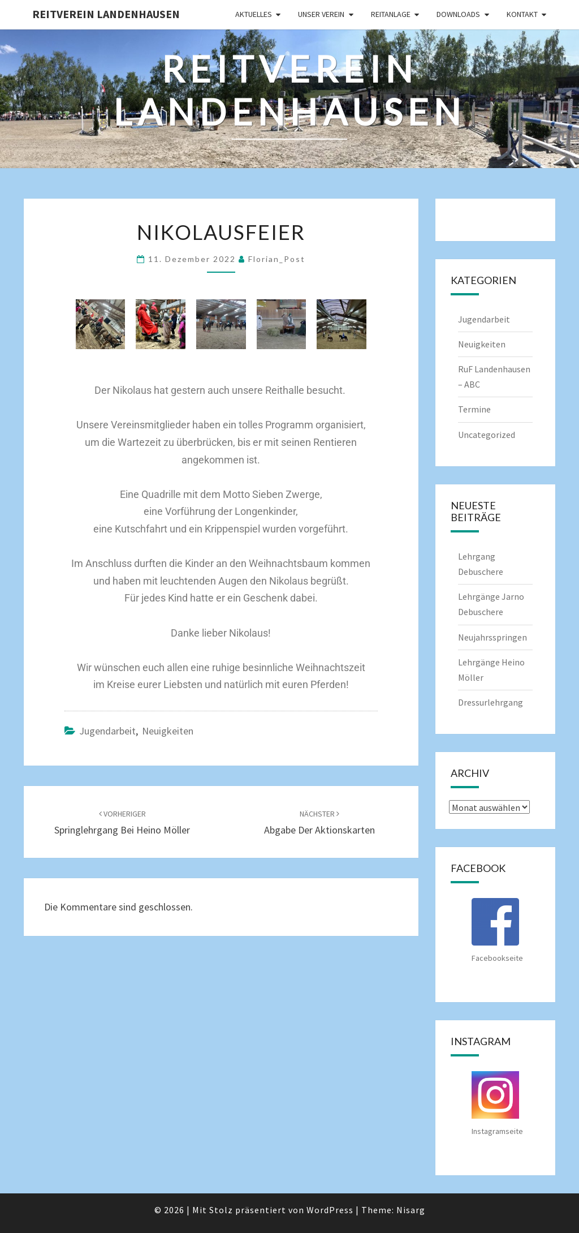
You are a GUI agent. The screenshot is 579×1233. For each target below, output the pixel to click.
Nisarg (410, 1209)
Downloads (458, 14)
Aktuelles (253, 14)
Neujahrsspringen (492, 637)
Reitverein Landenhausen (106, 14)
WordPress (329, 1209)
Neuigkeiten (167, 730)
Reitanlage (391, 14)
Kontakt (522, 14)
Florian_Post (276, 259)
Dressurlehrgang (490, 702)
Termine (474, 409)
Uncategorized (486, 434)
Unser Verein (321, 14)
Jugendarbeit (107, 730)
